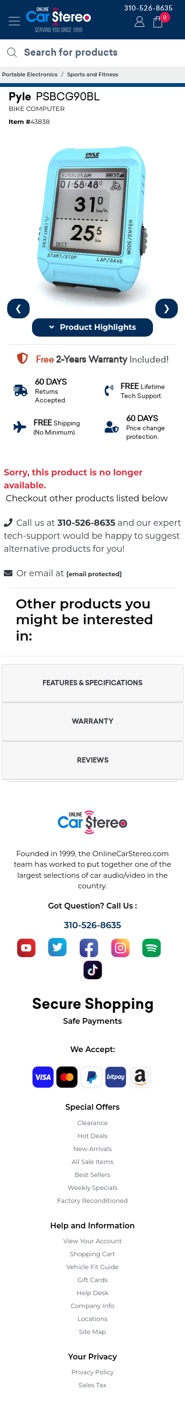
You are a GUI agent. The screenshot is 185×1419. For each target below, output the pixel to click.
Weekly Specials (93, 1187)
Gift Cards (92, 1280)
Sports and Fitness (92, 74)
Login (138, 22)
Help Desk (92, 1293)
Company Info (92, 1306)
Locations (92, 1318)
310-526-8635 (148, 8)
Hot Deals (92, 1136)
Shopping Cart (92, 1254)
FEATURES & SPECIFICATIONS (92, 683)
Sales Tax (92, 1385)
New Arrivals (92, 1148)
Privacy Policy (92, 1372)
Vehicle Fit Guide (92, 1267)
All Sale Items (92, 1161)
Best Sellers (92, 1174)
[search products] (95, 52)
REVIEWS (93, 760)
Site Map (92, 1331)
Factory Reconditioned (92, 1200)
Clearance (92, 1123)
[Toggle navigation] (14, 21)
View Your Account (92, 1241)
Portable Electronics (29, 74)
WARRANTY (92, 721)
